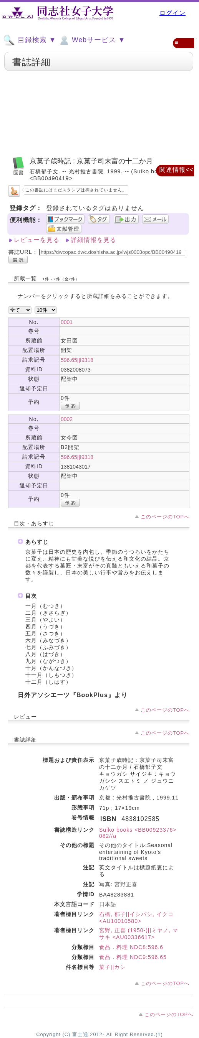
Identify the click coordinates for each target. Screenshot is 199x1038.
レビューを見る (37, 240)
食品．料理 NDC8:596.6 (131, 947)
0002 (67, 419)
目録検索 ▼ (29, 40)
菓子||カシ (112, 967)
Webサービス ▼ (91, 40)
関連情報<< (176, 169)
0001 (67, 322)
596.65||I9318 (77, 360)
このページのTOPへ (165, 517)
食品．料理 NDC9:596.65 (133, 957)
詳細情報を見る (93, 240)
